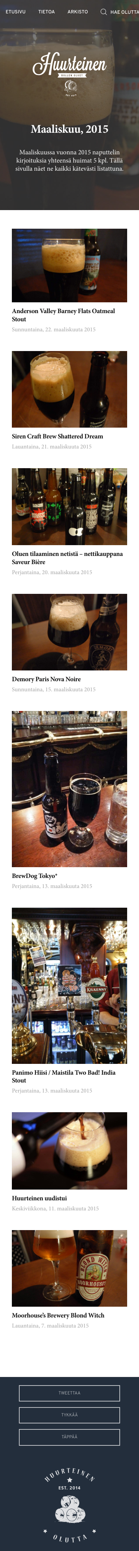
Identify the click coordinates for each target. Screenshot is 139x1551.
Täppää (69, 1437)
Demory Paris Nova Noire (46, 679)
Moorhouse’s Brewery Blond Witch (58, 1316)
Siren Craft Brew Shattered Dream (57, 437)
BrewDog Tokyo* (34, 876)
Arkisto (77, 12)
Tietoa (46, 12)
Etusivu (16, 12)
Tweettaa (69, 1393)
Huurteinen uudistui (39, 1199)
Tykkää (69, 1415)
